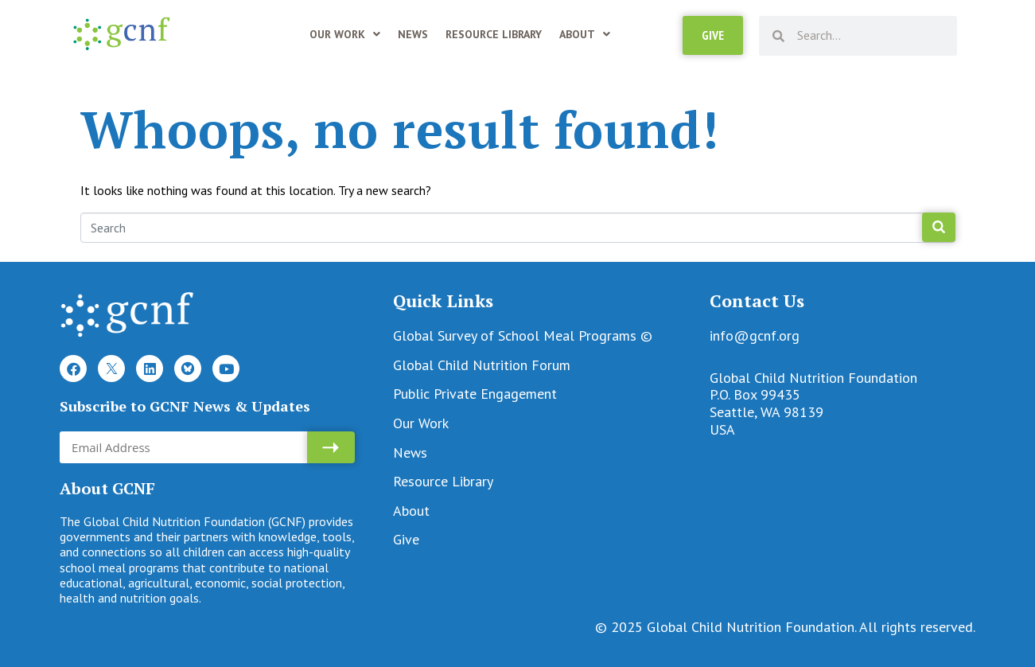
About (584, 34)
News (413, 34)
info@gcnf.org (755, 335)
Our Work (344, 34)
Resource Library (494, 34)
